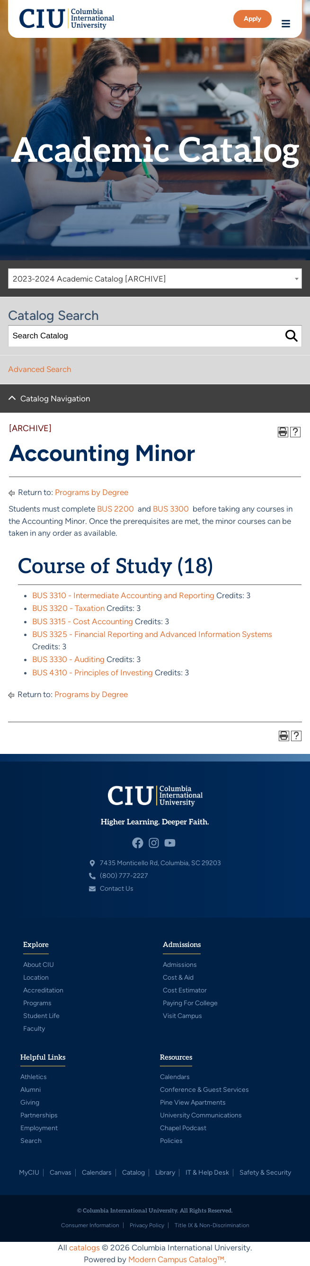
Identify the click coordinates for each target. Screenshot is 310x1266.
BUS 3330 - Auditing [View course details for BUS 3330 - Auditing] (68, 659)
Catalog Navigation (55, 398)
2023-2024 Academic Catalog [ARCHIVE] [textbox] (89, 278)
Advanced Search (39, 369)
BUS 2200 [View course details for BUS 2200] (115, 508)
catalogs (84, 1247)
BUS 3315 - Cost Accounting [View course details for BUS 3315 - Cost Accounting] (82, 621)
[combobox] (155, 278)
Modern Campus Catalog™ (176, 1259)
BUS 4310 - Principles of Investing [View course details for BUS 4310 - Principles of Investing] (92, 672)
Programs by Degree (91, 492)
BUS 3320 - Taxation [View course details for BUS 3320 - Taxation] (68, 608)
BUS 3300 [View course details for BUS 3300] (171, 508)
